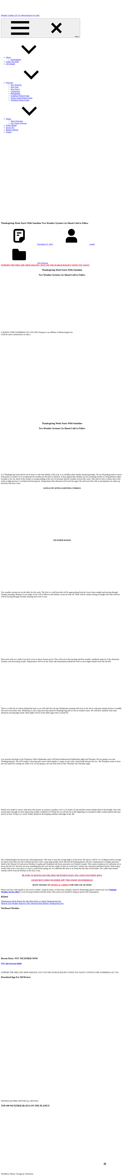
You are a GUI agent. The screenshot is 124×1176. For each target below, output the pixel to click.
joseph (92, 244)
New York (15, 87)
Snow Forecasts (17, 121)
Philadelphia (15, 94)
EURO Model (11, 125)
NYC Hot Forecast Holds (11, 963)
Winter (26, 119)
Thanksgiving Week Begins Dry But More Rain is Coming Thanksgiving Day (31, 901)
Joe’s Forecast (16, 85)
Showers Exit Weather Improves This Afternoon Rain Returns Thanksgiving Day (32, 903)
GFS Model (10, 64)
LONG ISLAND (12, 62)
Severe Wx (10, 128)
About (26, 57)
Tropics (9, 132)
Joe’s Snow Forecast (19, 123)
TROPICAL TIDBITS (60, 885)
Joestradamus (16, 59)
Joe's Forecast (42, 263)
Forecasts (27, 83)
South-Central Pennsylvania (21, 98)
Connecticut (15, 91)
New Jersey (15, 89)
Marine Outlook (12, 130)
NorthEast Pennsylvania (20, 100)
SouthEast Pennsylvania (20, 96)
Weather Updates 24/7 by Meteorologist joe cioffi (20, 15)
